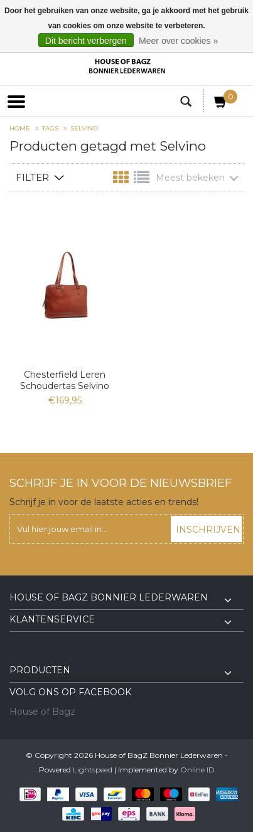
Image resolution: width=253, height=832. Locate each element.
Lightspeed (92, 769)
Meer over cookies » (178, 41)
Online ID (197, 769)
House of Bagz (42, 711)
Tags (50, 128)
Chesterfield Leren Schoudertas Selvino (64, 380)
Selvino (84, 128)
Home (19, 128)
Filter (32, 177)
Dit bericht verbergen (86, 41)
